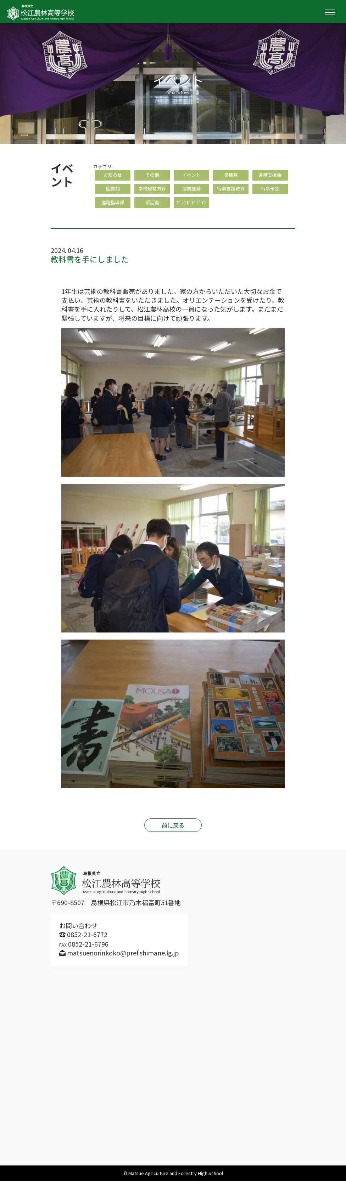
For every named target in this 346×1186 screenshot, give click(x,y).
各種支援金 (270, 176)
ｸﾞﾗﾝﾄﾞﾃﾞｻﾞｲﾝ (191, 206)
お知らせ (113, 176)
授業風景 (191, 191)
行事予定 (270, 191)
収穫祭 (230, 176)
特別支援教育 (231, 191)
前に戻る (173, 830)
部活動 (152, 206)
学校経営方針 (152, 191)
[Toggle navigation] (330, 12)
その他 (152, 176)
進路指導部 (112, 206)
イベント (191, 176)
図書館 (112, 191)
